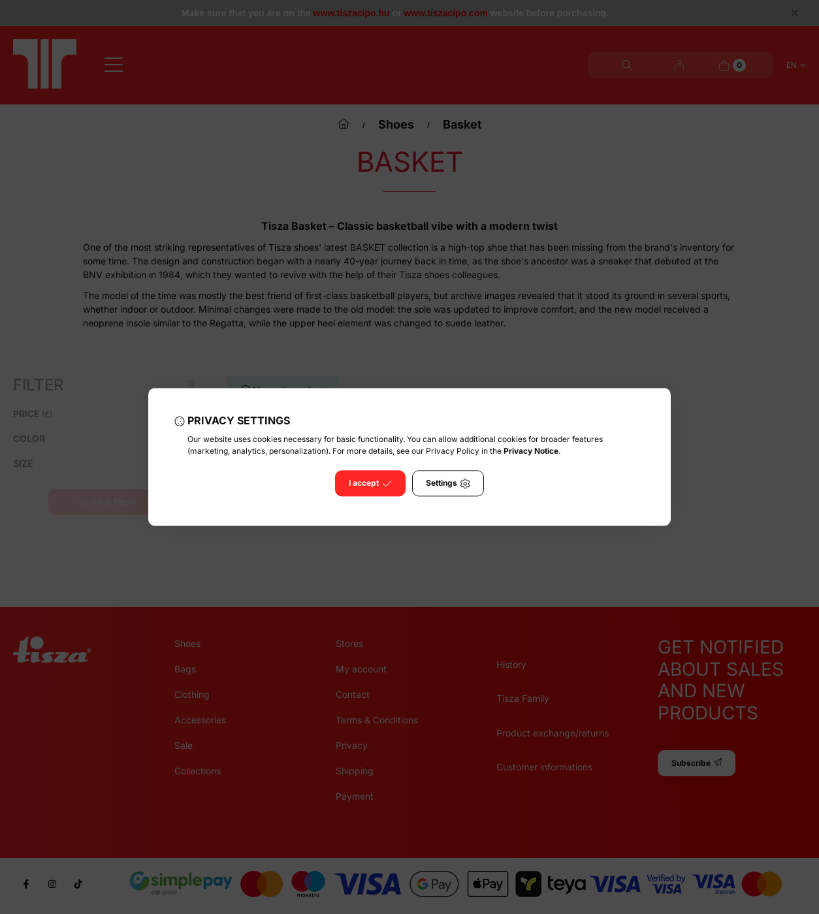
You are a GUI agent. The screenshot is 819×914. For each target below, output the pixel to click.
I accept (370, 484)
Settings (448, 484)
